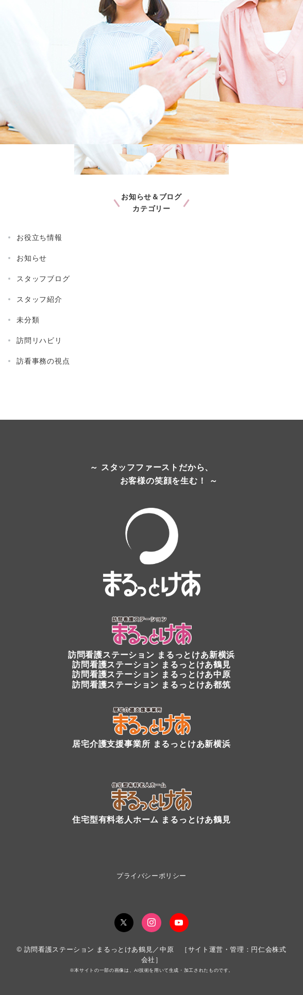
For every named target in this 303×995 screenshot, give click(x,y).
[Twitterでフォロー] (124, 923)
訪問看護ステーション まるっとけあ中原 (151, 674)
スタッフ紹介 (39, 299)
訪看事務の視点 (43, 361)
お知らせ (31, 258)
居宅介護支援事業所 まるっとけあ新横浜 (151, 744)
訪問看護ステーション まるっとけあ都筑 (151, 684)
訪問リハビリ (39, 340)
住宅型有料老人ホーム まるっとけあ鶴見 (151, 819)
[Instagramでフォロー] (151, 923)
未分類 (27, 320)
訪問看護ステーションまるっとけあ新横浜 (151, 654)
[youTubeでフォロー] (179, 923)
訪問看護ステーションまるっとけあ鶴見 (151, 664)
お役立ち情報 (39, 237)
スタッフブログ (43, 279)
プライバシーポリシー (151, 876)
